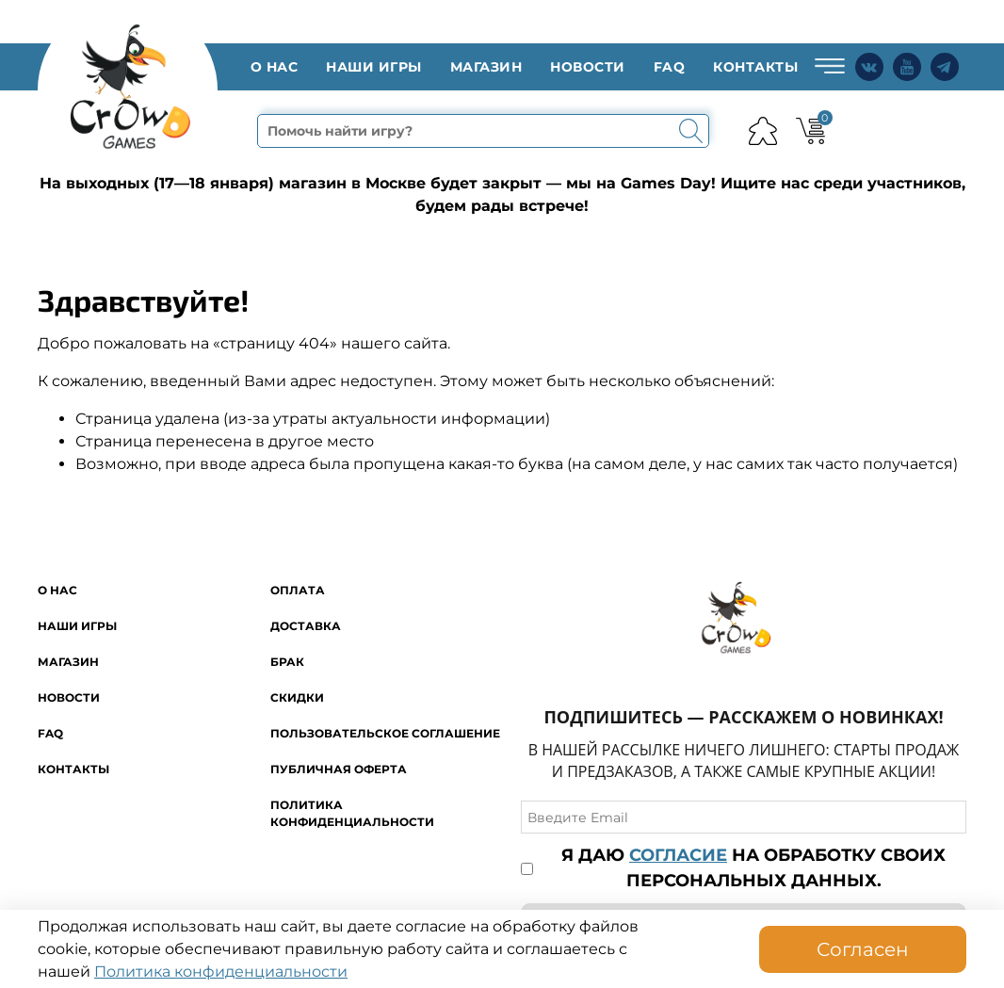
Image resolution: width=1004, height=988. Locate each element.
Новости (587, 66)
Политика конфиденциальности (221, 971)
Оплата (297, 590)
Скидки (297, 697)
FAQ (670, 66)
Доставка (305, 626)
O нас (275, 66)
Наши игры (374, 66)
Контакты (755, 66)
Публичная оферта (338, 769)
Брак (287, 662)
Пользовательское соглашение (385, 733)
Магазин (486, 66)
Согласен (863, 949)
